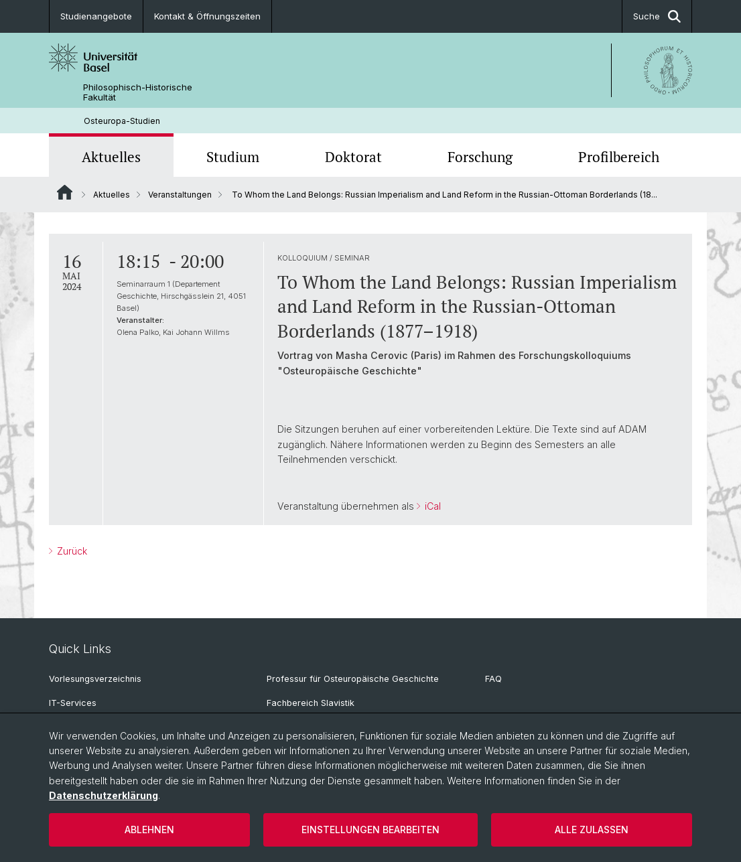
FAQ (493, 679)
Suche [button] (657, 16)
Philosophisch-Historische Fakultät (137, 92)
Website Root (64, 192)
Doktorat (353, 156)
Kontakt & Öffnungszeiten (207, 16)
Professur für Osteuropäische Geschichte (353, 679)
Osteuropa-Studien (122, 121)
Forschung (480, 156)
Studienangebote (96, 16)
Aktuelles (111, 156)
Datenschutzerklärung (103, 795)
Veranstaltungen (180, 195)
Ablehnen (149, 829)
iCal (431, 506)
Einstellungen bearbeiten (370, 829)
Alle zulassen (591, 829)
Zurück (70, 551)
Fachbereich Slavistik (310, 703)
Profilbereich (618, 156)
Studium (232, 156)
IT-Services (72, 703)
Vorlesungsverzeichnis (95, 679)
